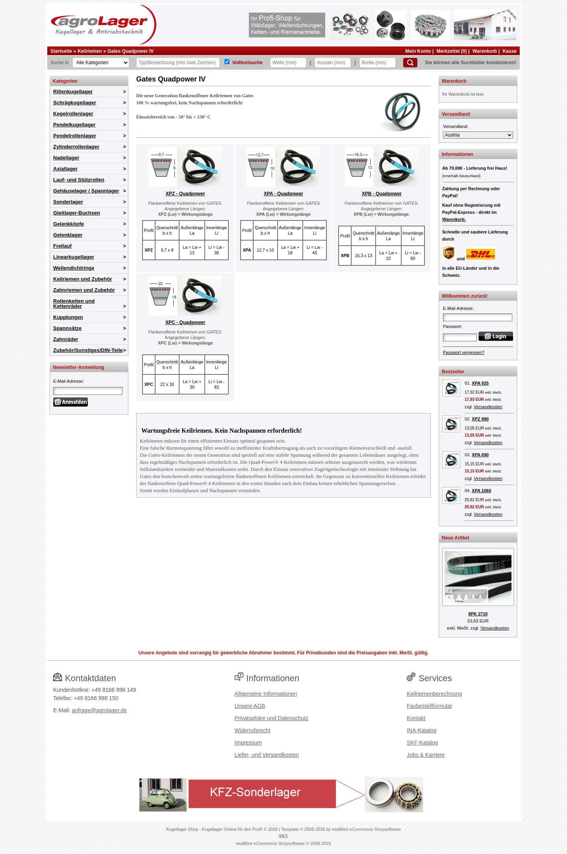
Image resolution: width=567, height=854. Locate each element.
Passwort (452, 326)
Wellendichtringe (73, 268)
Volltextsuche (247, 62)
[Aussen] (332, 62)
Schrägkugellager (74, 103)
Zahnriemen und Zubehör (84, 290)
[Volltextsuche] (227, 61)
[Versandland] (478, 135)
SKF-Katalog (422, 742)
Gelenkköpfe (68, 224)
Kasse (510, 51)
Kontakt (416, 718)
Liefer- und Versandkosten (267, 755)
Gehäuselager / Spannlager (86, 191)
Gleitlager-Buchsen (76, 213)
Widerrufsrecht (253, 730)
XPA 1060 (481, 490)
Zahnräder (65, 339)
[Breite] (377, 62)
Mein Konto (418, 51)
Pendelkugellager (74, 125)
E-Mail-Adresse (68, 381)
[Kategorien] (101, 62)
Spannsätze (67, 328)
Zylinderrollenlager (76, 147)
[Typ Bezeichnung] (178, 62)
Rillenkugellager (73, 91)
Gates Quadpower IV (130, 51)
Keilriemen (90, 51)
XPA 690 (480, 454)
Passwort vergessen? (463, 352)
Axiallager (65, 169)
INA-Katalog (421, 730)
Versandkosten (488, 406)
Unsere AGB (250, 706)
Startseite (61, 51)
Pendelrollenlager (74, 136)
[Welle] (288, 62)
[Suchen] (410, 62)
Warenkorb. (454, 219)
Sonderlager (68, 202)
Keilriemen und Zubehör (82, 279)
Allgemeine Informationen (266, 694)
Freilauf (62, 246)
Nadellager (66, 158)
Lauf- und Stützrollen (78, 180)
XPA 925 (480, 383)
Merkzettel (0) (452, 51)
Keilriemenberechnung (434, 694)
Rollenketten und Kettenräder (73, 303)
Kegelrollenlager (73, 114)
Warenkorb (484, 51)
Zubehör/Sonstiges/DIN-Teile (88, 350)
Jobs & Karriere (426, 755)
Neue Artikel (455, 538)
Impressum (248, 742)
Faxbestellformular (429, 706)
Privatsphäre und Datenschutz (272, 718)
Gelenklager (67, 235)
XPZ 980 (480, 419)
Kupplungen (68, 317)
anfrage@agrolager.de (99, 710)
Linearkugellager (73, 257)
